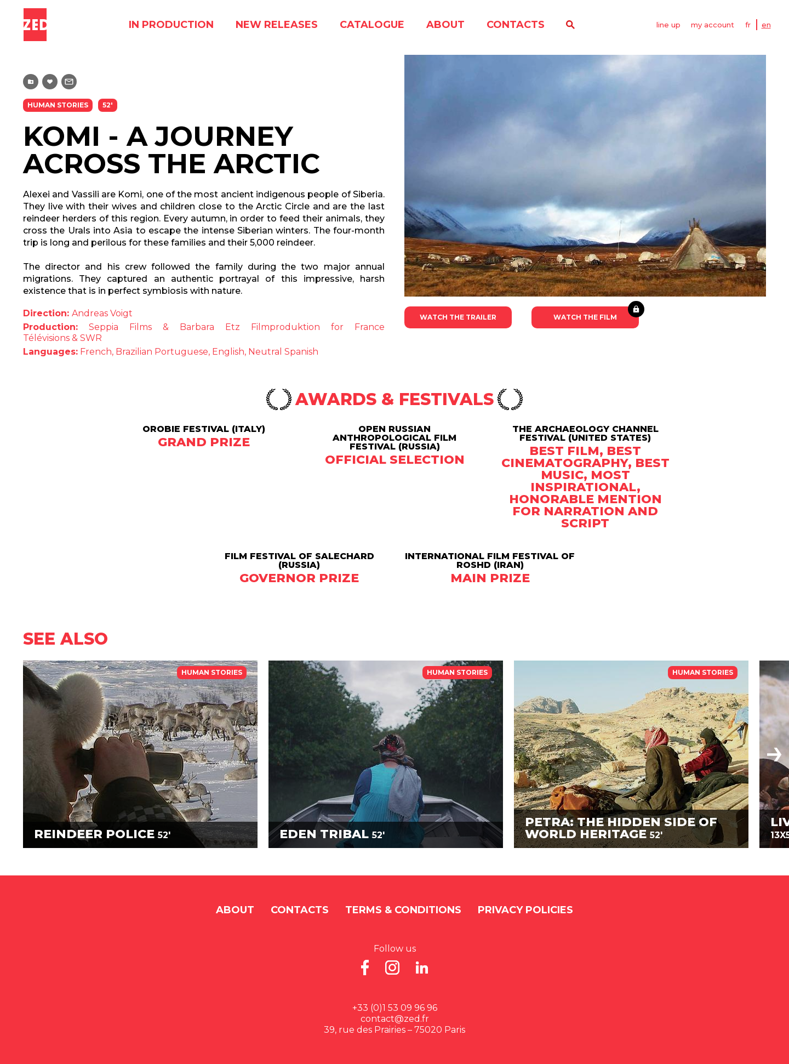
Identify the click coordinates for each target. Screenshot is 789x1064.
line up (668, 24)
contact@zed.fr (395, 1019)
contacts (515, 25)
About (445, 25)
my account (713, 24)
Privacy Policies (525, 910)
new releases (276, 25)
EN (766, 24)
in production (170, 25)
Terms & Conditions (403, 910)
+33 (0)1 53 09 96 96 (394, 1008)
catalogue (371, 25)
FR (748, 24)
